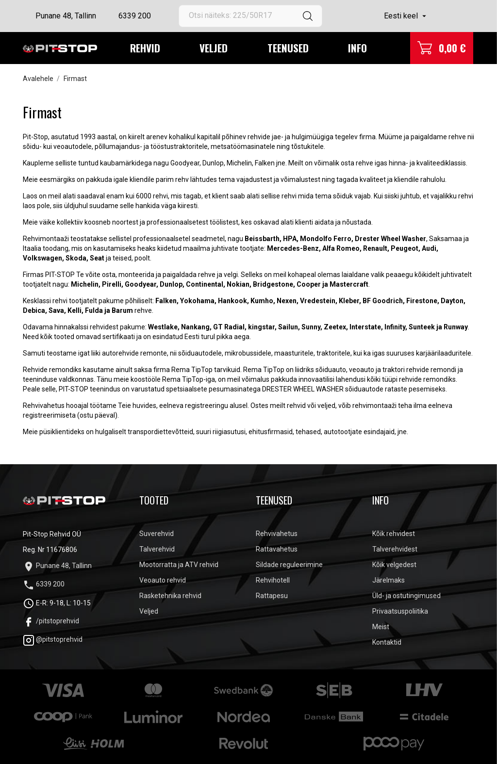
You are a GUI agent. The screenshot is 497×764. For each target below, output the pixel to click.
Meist (380, 627)
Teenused (288, 47)
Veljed (213, 47)
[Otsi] (250, 16)
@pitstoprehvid (53, 639)
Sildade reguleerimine (289, 565)
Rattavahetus (277, 549)
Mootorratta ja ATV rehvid (178, 565)
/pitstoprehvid (51, 621)
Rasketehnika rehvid (170, 596)
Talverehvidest (394, 549)
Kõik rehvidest (393, 533)
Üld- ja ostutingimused (406, 596)
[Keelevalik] (406, 16)
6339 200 (134, 15)
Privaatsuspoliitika (400, 611)
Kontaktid (386, 642)
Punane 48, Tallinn (65, 15)
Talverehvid (157, 549)
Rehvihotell (273, 580)
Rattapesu (272, 596)
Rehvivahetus (277, 533)
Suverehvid (156, 533)
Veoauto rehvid (162, 580)
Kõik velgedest (394, 565)
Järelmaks (388, 580)
